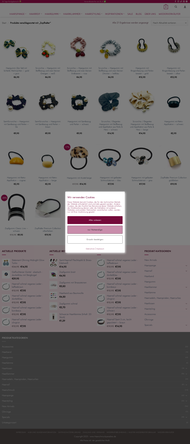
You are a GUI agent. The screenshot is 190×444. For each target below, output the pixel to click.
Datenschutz (90, 248)
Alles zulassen (95, 220)
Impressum (100, 248)
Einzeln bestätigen (95, 239)
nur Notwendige (95, 229)
